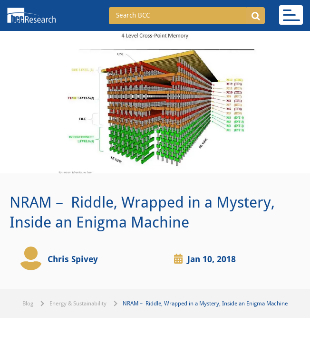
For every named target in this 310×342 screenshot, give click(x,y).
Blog (27, 303)
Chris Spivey (73, 259)
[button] (255, 15)
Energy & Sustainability (78, 303)
